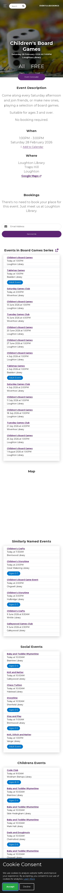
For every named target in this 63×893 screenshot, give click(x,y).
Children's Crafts (16, 548)
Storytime (12, 698)
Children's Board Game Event (22, 579)
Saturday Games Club (18, 288)
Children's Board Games (20, 257)
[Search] (15, 6)
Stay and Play (14, 716)
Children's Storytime (18, 561)
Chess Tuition (14, 685)
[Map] (31, 504)
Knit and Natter (15, 672)
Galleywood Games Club (20, 623)
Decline (27, 886)
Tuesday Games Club (18, 314)
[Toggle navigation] (4, 6)
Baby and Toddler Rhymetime (23, 654)
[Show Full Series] (57, 250)
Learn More (29, 879)
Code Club (12, 770)
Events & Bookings (49, 6)
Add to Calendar (31, 146)
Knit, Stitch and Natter (19, 734)
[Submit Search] (23, 6)
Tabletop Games (16, 270)
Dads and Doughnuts (18, 832)
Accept (10, 886)
